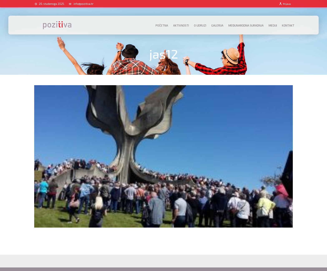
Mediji (273, 25)
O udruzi (200, 25)
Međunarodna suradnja (246, 25)
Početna (162, 25)
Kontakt (288, 25)
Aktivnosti (181, 25)
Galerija (217, 25)
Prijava (285, 3)
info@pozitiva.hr (83, 3)
